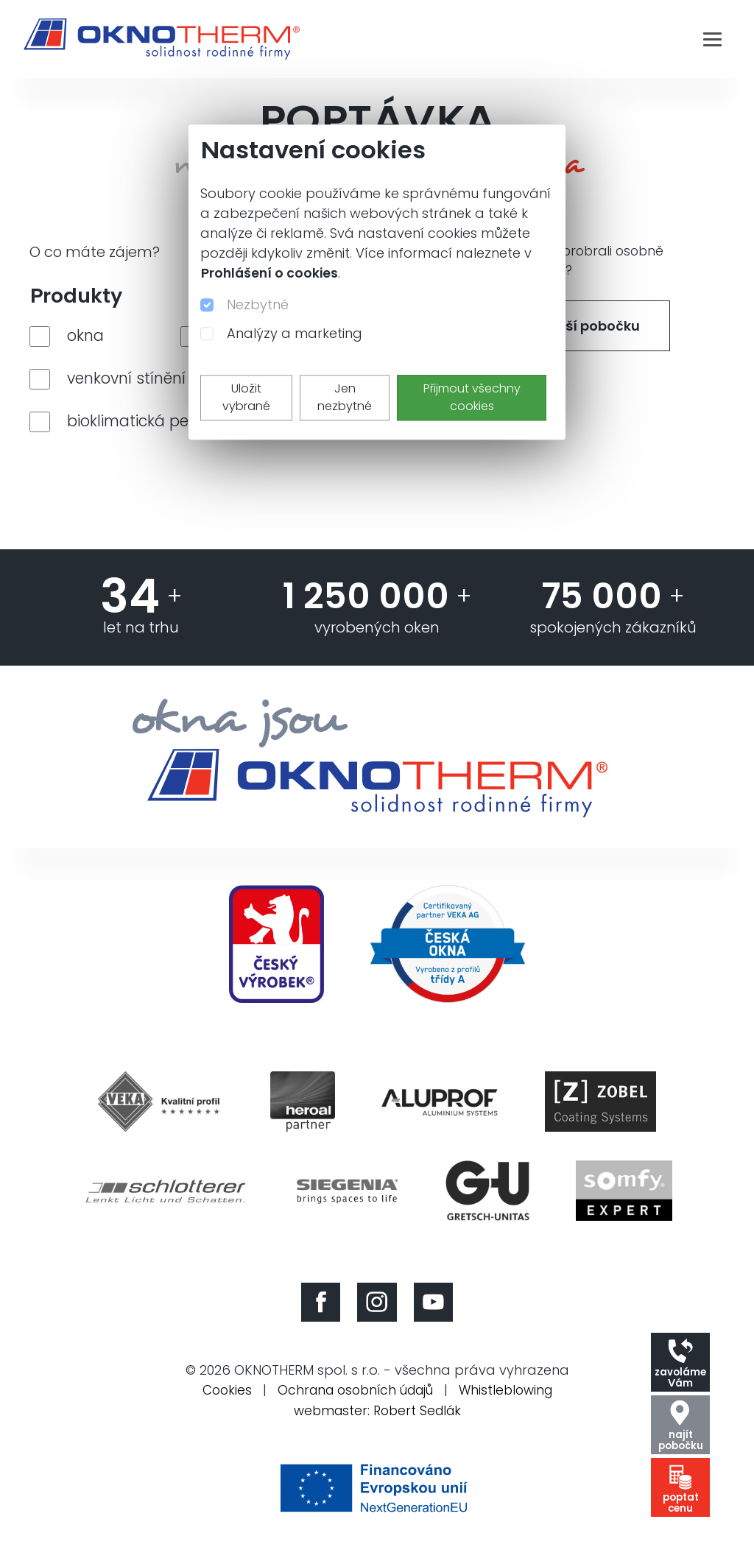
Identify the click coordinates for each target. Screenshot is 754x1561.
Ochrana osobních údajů (354, 1399)
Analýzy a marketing (294, 333)
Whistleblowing (511, 1399)
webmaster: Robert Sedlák (377, 1419)
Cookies (219, 1399)
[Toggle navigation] (712, 39)
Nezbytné (258, 304)
